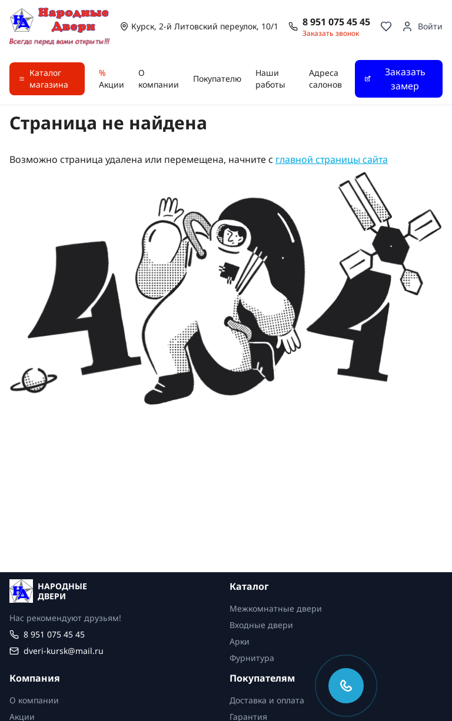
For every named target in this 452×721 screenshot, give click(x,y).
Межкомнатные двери (276, 608)
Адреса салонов (325, 78)
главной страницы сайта (331, 159)
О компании (158, 78)
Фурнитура (252, 657)
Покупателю (217, 78)
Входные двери (261, 624)
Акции (111, 78)
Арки (240, 641)
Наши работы (270, 78)
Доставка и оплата (267, 700)
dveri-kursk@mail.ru (64, 650)
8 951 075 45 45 (336, 21)
